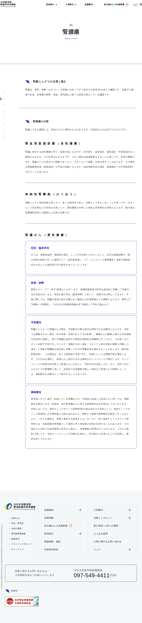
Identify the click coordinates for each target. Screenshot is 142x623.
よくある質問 (101, 533)
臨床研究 (15, 539)
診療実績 (49, 518)
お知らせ (15, 518)
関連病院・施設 (52, 541)
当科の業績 (16, 528)
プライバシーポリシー (21, 544)
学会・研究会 (17, 523)
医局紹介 (50, 4)
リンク (112, 549)
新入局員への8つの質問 (106, 526)
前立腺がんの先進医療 (114, 4)
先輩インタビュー (112, 518)
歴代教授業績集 (18, 533)
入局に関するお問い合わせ (108, 541)
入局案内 (69, 4)
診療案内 (89, 4)
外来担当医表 (51, 549)
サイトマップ (17, 549)
